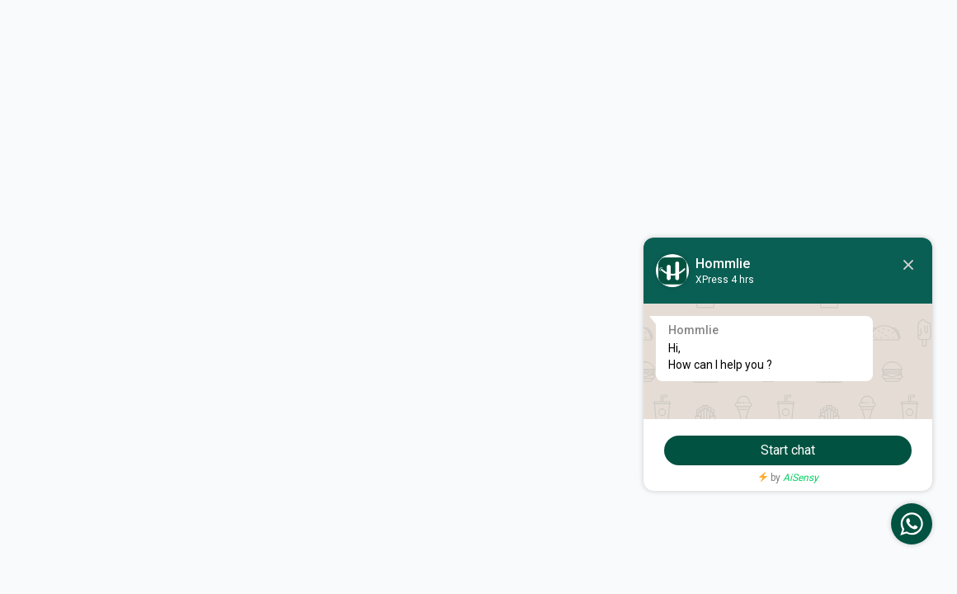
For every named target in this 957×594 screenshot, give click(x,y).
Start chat (788, 450)
